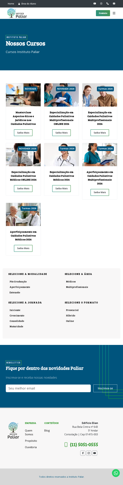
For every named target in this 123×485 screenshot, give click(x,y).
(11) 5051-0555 (81, 444)
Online (70, 320)
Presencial (72, 310)
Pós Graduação (18, 281)
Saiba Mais (23, 132)
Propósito (31, 441)
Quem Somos (29, 432)
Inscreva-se (105, 388)
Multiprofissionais (77, 286)
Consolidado (17, 320)
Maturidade (16, 326)
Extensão (15, 292)
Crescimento (17, 315)
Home (11, 3)
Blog (47, 430)
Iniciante (15, 310)
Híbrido (70, 315)
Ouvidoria (31, 447)
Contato (103, 13)
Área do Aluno (27, 3)
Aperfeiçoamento (20, 286)
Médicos (71, 281)
